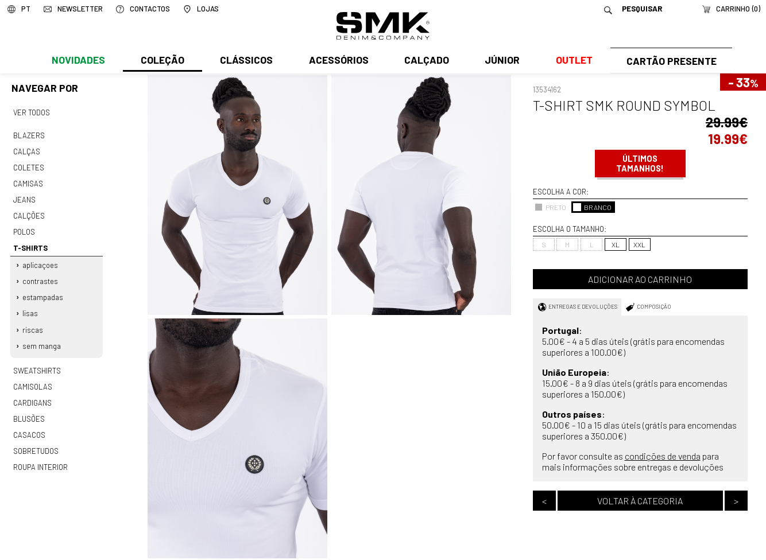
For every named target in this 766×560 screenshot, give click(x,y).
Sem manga (42, 338)
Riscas (33, 323)
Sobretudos (36, 440)
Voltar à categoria (640, 500)
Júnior (499, 61)
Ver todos (31, 111)
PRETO (550, 207)
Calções (28, 212)
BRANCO (592, 207)
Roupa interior (40, 456)
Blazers (28, 134)
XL (616, 244)
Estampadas (43, 291)
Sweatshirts (36, 362)
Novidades (78, 61)
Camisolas (32, 378)
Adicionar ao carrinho (640, 279)
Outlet (570, 61)
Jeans (24, 196)
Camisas (27, 180)
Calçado (424, 61)
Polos (24, 227)
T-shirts (30, 243)
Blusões (29, 409)
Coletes (28, 165)
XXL (639, 244)
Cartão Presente (670, 61)
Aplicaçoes (41, 260)
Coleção (162, 61)
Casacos (28, 424)
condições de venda (663, 455)
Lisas (30, 307)
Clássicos (245, 61)
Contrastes (41, 275)
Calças (26, 149)
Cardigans (32, 393)
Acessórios (337, 61)
